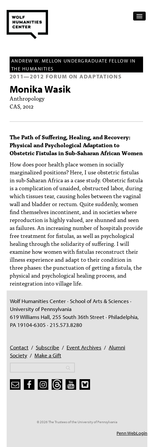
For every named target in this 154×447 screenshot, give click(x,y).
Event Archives (84, 347)
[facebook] (29, 384)
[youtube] (71, 384)
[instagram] (43, 384)
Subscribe (47, 347)
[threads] (57, 384)
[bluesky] (84, 384)
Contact (19, 347)
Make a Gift (47, 355)
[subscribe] (15, 384)
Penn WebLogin (132, 433)
